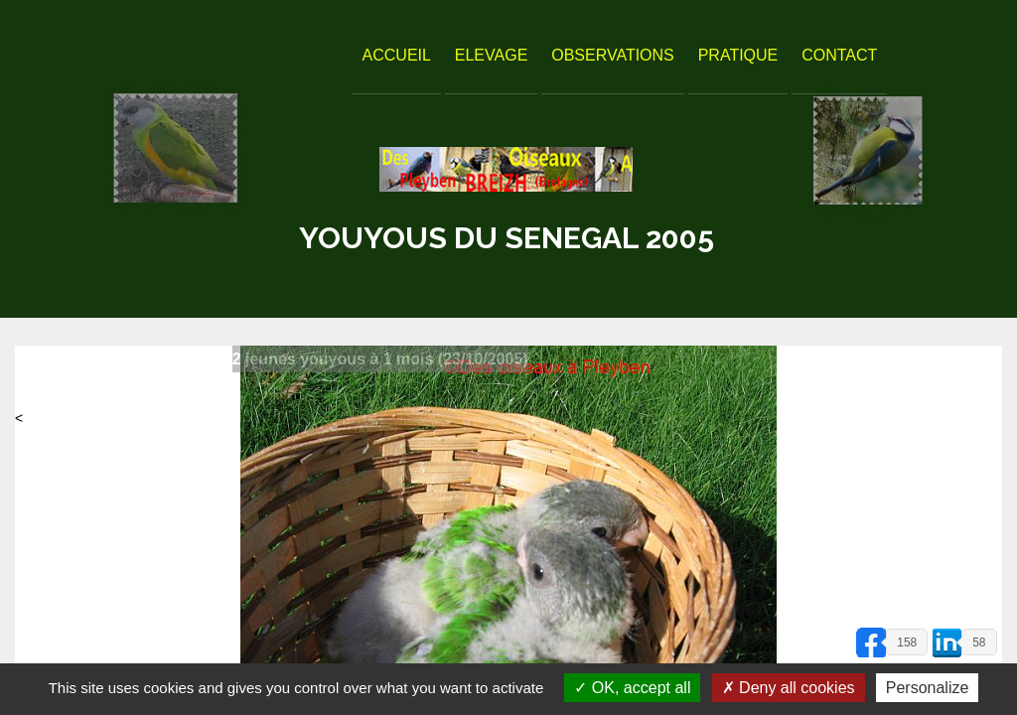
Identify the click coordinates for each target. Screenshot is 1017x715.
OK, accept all (632, 687)
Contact (839, 55)
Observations (612, 55)
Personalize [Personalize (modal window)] (927, 687)
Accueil (397, 55)
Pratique (738, 55)
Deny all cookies (788, 687)
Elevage (491, 55)
